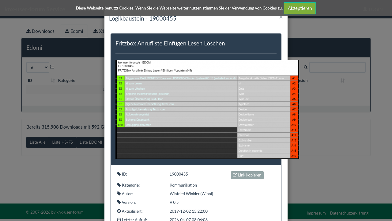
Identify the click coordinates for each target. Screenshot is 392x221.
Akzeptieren (300, 8)
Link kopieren (247, 175)
